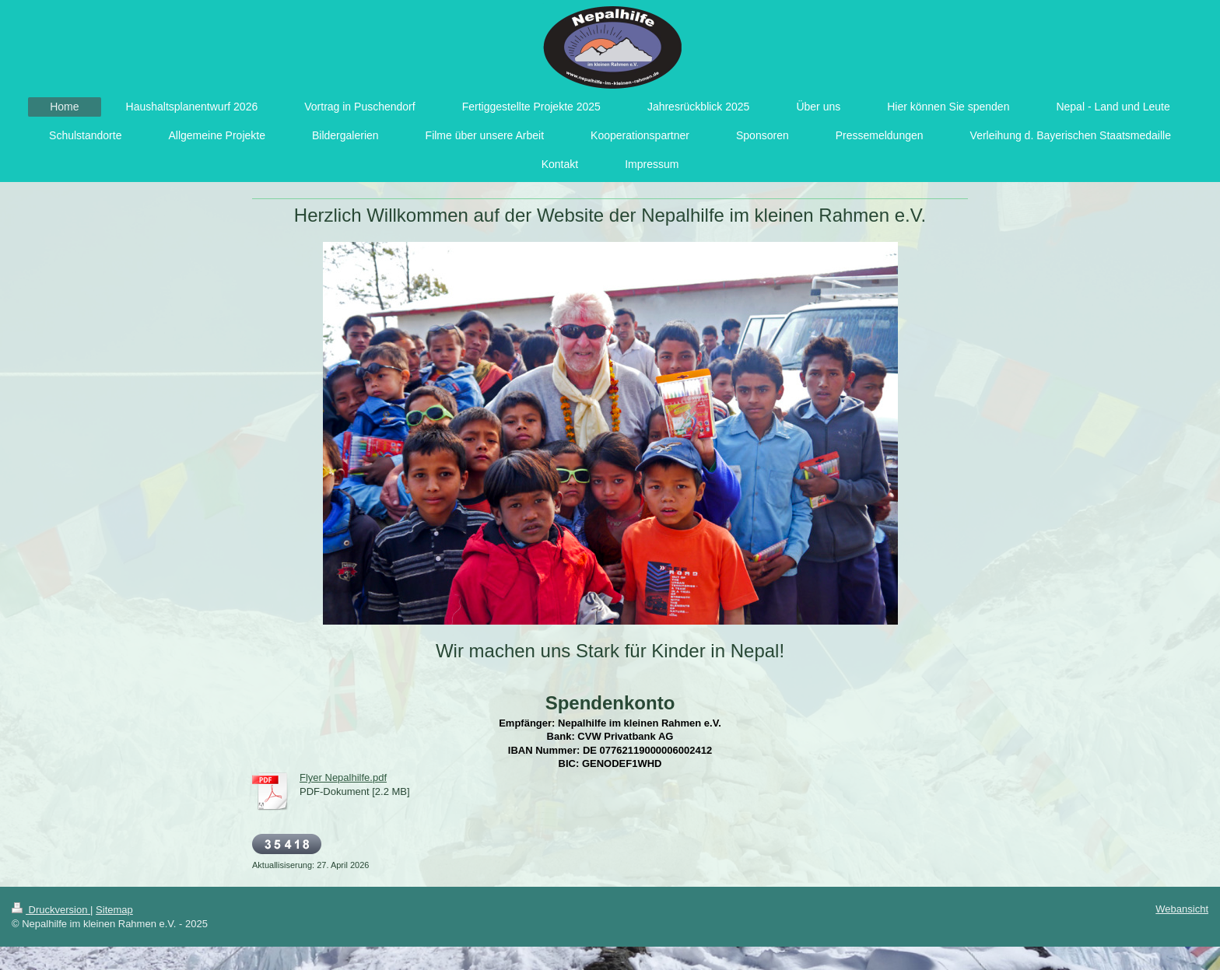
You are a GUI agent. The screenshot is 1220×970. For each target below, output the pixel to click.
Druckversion (51, 910)
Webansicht (1181, 909)
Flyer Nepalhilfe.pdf (343, 777)
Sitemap (114, 910)
